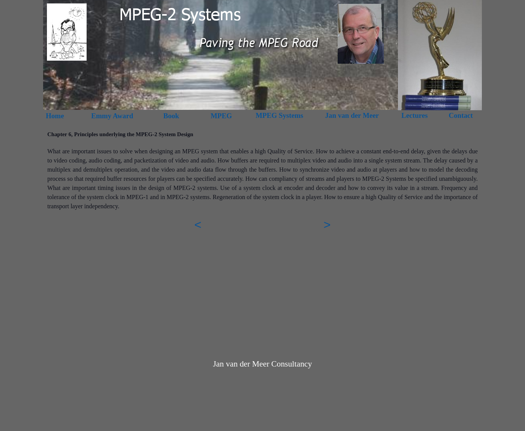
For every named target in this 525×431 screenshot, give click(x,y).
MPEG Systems (279, 115)
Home (55, 116)
